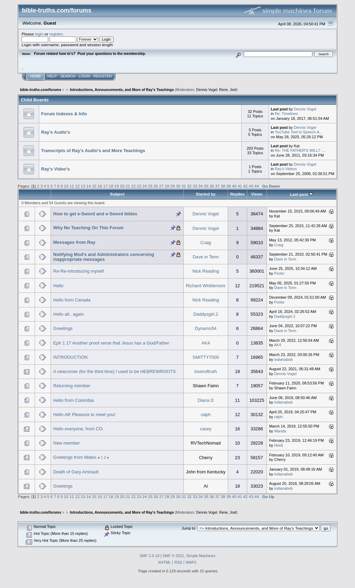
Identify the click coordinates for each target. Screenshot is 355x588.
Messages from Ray (74, 242)
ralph (206, 414)
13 (83, 186)
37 (217, 186)
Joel (233, 90)
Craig (205, 242)
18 (111, 186)
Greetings (63, 328)
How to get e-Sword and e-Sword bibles (95, 213)
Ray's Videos (286, 169)
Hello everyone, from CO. (78, 428)
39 (228, 186)
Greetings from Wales (74, 457)
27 (161, 186)
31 (184, 186)
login (39, 34)
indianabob (283, 359)
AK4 (205, 343)
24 (144, 186)
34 (200, 186)
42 (245, 186)
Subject (117, 194)
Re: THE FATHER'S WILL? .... (300, 150)
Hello (58, 285)
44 (256, 186)
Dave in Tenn (206, 256)
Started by (206, 194)
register (55, 34)
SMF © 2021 (173, 556)
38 (223, 186)
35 (206, 186)
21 (127, 186)
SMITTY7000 (205, 357)
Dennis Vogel (206, 90)
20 (122, 186)
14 (88, 186)
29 (172, 186)
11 (72, 186)
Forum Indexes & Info (64, 113)
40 (234, 186)
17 (105, 186)
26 (156, 186)
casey (205, 428)
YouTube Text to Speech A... (298, 132)
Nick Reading (205, 271)
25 (150, 186)
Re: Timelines (286, 113)
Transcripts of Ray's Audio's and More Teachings (93, 150)
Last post (301, 194)
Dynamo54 (205, 328)
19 (116, 186)
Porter (279, 273)
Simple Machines (200, 556)
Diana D (206, 400)
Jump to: (189, 528)
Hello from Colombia (73, 400)
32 (189, 186)
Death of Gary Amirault (76, 471)
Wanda (280, 431)
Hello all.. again (68, 314)
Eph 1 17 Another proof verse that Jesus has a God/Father (111, 343)
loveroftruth (205, 371)
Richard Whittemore (205, 285)
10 (66, 186)
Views (256, 194)
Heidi (278, 445)
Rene (223, 90)
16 (99, 186)
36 (211, 186)
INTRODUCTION (70, 357)
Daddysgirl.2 (205, 314)
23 (139, 186)
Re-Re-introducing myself (78, 271)
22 (133, 186)
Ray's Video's (55, 169)
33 (195, 186)
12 (77, 186)
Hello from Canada (72, 300)
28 (167, 186)
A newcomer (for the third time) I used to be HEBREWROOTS (114, 371)
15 (94, 186)
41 (239, 186)
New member (66, 443)
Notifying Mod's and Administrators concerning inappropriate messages (103, 257)
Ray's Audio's (55, 132)
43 (251, 186)
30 (178, 186)
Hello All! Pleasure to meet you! (84, 414)
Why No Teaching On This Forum (88, 227)
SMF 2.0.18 (149, 556)
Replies (237, 194)
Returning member (71, 385)
